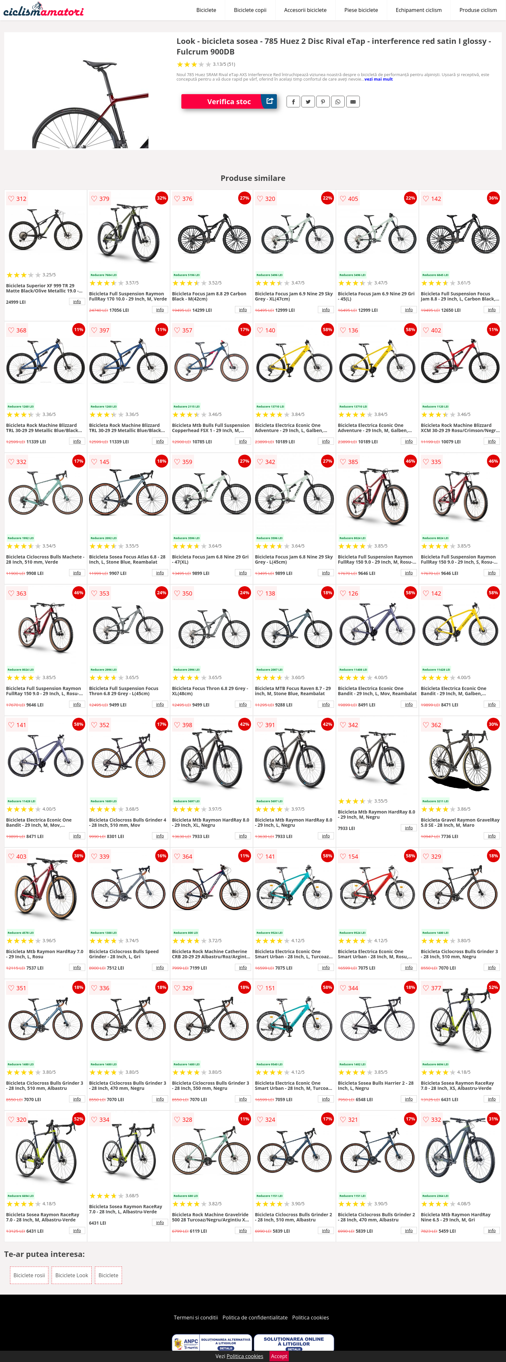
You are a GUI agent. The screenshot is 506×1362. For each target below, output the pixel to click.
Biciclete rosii (29, 1275)
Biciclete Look (71, 1275)
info (77, 301)
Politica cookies (310, 1317)
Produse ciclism (478, 10)
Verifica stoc (242, 101)
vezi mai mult (379, 79)
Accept (279, 1356)
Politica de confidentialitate (255, 1317)
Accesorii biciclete (305, 10)
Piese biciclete (361, 10)
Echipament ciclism (419, 10)
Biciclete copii (250, 10)
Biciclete (206, 10)
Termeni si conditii (196, 1317)
